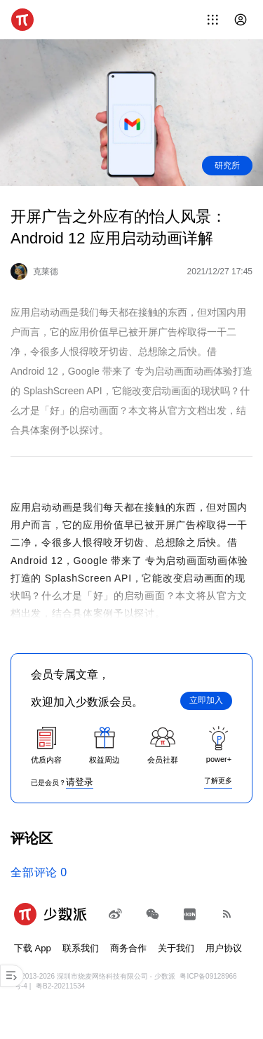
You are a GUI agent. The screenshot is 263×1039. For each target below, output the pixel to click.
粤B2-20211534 (60, 986)
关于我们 (176, 948)
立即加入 (206, 700)
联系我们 (80, 948)
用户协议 (223, 948)
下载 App (32, 948)
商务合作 (128, 948)
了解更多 (218, 780)
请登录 (79, 782)
